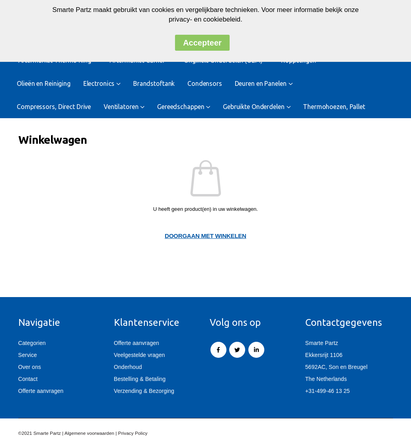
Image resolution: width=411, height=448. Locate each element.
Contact (28, 379)
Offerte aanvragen (41, 391)
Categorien (32, 343)
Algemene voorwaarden (89, 433)
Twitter (237, 350)
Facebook (218, 350)
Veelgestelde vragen (139, 355)
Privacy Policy (132, 433)
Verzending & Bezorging (144, 391)
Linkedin (256, 350)
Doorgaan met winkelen (205, 235)
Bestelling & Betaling (140, 379)
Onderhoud (128, 367)
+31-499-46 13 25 (327, 391)
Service (27, 355)
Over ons (29, 367)
